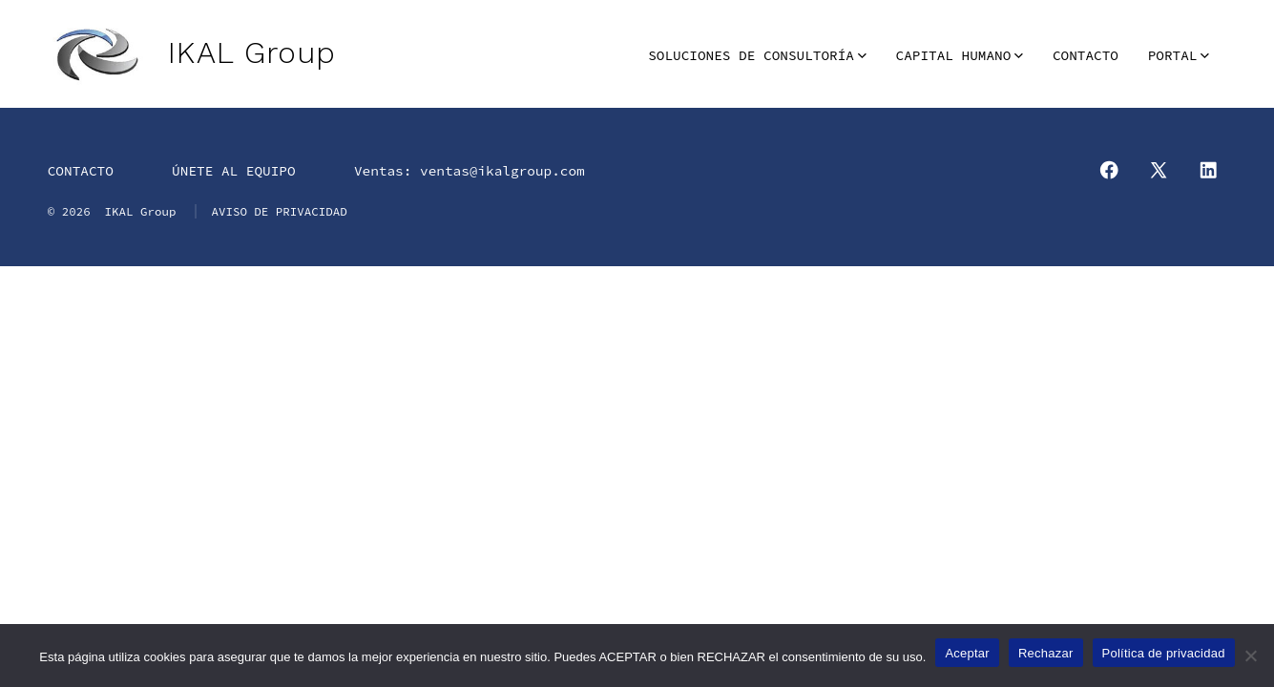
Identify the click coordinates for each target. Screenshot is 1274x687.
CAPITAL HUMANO (960, 55)
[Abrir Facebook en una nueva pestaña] (1109, 170)
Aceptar (967, 653)
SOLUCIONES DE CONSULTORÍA (757, 55)
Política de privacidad (1163, 653)
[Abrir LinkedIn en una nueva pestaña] (1208, 170)
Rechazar (1046, 653)
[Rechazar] (1250, 655)
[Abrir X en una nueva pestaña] (1158, 170)
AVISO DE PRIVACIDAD (278, 211)
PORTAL (1179, 55)
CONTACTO (1085, 55)
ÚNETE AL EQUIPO (234, 170)
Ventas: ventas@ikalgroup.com (469, 170)
